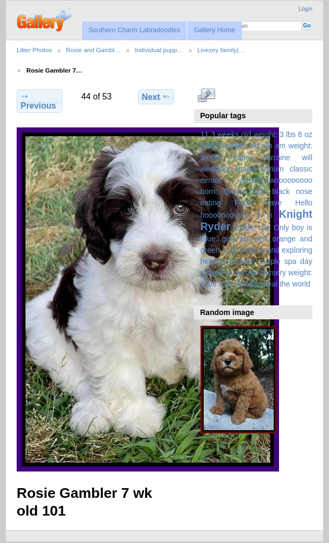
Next (156, 97)
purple (270, 261)
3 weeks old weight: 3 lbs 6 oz (262, 134)
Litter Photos (34, 49)
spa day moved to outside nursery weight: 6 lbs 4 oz (256, 272)
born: (209, 191)
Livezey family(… (221, 49)
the (285, 284)
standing (249, 284)
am (267, 145)
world (301, 284)
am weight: (293, 145)
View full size (206, 95)
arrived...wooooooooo (276, 180)
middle (244, 227)
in (270, 215)
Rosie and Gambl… (93, 49)
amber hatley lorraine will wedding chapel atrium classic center (256, 168)
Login (305, 9)
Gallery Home (214, 30)
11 (205, 134)
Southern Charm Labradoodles (134, 30)
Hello (303, 202)
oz (235, 250)
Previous (38, 101)
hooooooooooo (226, 215)
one (264, 227)
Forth (243, 202)
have (274, 202)
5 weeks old (238, 145)
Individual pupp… (159, 49)
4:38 (208, 145)
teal (272, 284)
